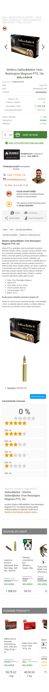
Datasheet (11, 388)
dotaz (15, 213)
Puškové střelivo (8, 22)
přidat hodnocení (38, 396)
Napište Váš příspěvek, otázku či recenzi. (21, 512)
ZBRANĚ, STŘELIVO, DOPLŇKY (21, 17)
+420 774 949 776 (16, 174)
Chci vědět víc (33, 156)
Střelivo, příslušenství (32, 19)
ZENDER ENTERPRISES (42, 580)
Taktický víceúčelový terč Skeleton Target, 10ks (27, 562)
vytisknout (30, 213)
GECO (24, 662)
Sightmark (7, 581)
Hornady (7, 662)
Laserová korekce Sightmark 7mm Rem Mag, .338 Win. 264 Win (11, 565)
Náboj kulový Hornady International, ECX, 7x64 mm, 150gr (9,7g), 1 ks (10, 645)
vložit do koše (26, 134)
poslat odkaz (12, 218)
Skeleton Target (25, 580)
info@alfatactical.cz (16, 179)
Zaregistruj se (26, 153)
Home (4, 17)
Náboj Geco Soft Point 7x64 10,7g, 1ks (29, 646)
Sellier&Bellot (41, 92)
